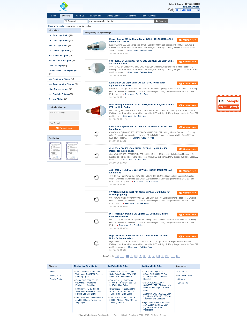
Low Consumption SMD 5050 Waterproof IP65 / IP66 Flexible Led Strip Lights (89, 274)
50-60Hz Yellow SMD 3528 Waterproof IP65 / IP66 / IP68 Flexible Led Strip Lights (88, 291)
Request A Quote (191, 7)
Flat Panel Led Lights (58, 55)
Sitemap (181, 279)
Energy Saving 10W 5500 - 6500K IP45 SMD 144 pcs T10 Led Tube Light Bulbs (122, 282)
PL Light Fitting (56, 99)
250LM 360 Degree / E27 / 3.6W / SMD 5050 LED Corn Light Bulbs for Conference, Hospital (155, 275)
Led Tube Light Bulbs (59, 35)
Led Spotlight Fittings (59, 94)
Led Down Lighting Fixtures (62, 84)
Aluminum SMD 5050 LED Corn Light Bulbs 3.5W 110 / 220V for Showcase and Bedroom (157, 296)
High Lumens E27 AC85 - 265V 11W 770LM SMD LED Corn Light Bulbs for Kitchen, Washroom (157, 306)
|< (117, 256)
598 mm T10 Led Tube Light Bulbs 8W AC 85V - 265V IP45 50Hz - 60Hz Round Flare (122, 274)
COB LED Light (56, 66)
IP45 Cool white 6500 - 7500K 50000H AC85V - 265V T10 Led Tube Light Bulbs (123, 300)
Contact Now (64, 128)
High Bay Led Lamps (58, 89)
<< (122, 256)
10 (167, 256)
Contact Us (131, 16)
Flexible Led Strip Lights (60, 60)
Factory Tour (95, 16)
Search (162, 21)
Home (53, 16)
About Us (80, 16)
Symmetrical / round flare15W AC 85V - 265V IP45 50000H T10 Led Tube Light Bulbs (122, 291)
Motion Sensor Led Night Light (63, 71)
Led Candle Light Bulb (59, 50)
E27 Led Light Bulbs (58, 45)
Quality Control (113, 16)
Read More (133, 50)
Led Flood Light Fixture (59, 79)
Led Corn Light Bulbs (59, 40)
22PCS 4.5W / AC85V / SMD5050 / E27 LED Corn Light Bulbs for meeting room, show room (157, 286)
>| (178, 256)
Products (66, 16)
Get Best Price (146, 50)
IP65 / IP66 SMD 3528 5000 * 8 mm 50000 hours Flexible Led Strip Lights (89, 300)
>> (173, 256)
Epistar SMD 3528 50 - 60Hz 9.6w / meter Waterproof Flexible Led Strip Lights (87, 282)
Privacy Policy (84, 315)
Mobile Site (183, 283)
